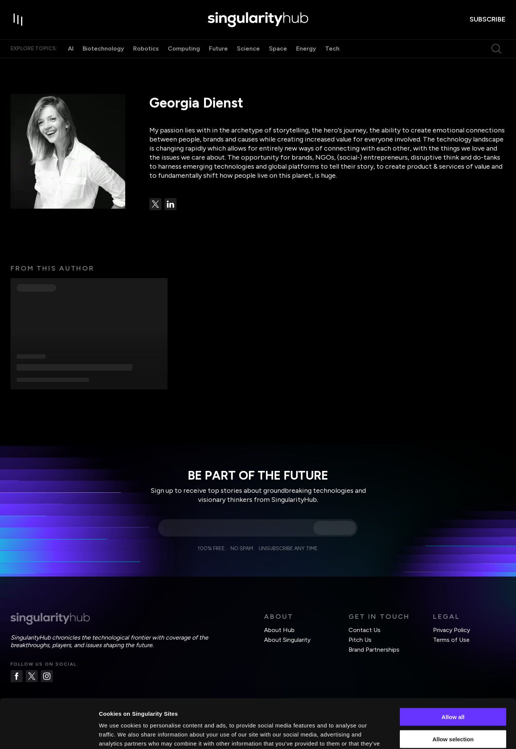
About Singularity (287, 639)
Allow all (453, 667)
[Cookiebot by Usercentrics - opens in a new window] (49, 734)
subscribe (487, 19)
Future (218, 48)
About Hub (279, 630)
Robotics (146, 48)
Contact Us (365, 630)
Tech (332, 48)
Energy (306, 48)
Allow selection (452, 690)
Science (248, 48)
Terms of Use (451, 639)
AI (71, 48)
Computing (184, 48)
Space (278, 48)
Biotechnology (103, 48)
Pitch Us (360, 639)
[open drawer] (18, 19)
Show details (395, 734)
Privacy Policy (451, 630)
